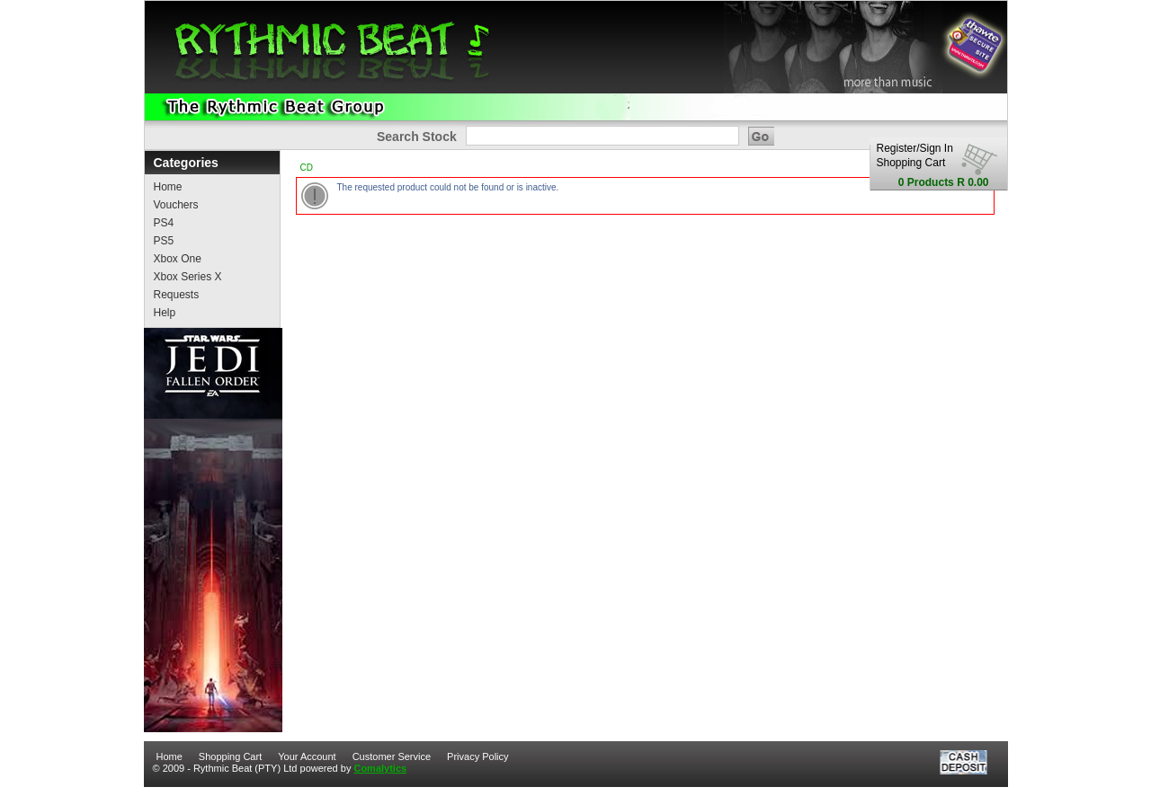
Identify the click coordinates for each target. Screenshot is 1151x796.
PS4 (164, 223)
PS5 (164, 240)
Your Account (306, 756)
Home (168, 187)
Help (165, 312)
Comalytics (379, 768)
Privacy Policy (477, 756)
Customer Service (391, 756)
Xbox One (177, 258)
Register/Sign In (915, 148)
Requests (177, 294)
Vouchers (176, 205)
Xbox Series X (188, 276)
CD (306, 167)
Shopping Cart (911, 162)
